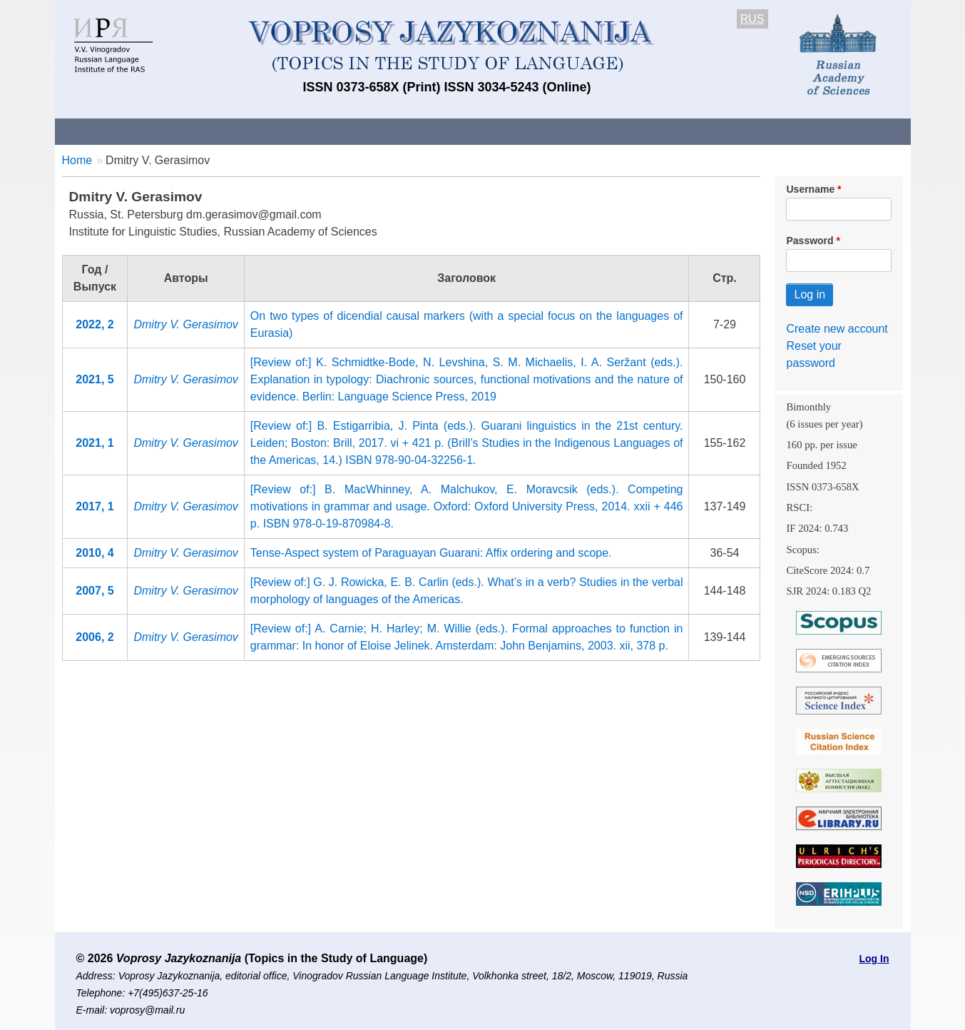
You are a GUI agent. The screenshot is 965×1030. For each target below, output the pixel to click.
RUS (752, 19)
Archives (540, 131)
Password (809, 240)
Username (810, 189)
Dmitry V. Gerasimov (185, 324)
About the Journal (113, 131)
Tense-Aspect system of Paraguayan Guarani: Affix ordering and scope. (431, 553)
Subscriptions (625, 131)
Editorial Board (725, 131)
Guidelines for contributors (327, 131)
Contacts (209, 131)
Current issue (456, 131)
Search (809, 131)
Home (77, 160)
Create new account (836, 329)
